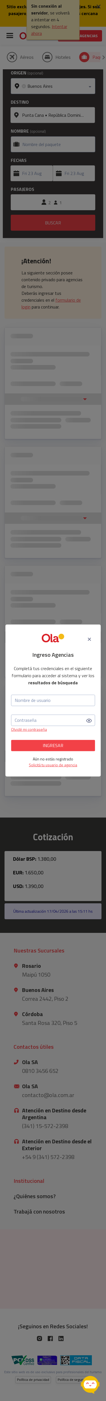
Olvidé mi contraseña (29, 729)
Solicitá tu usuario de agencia (53, 764)
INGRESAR (53, 745)
